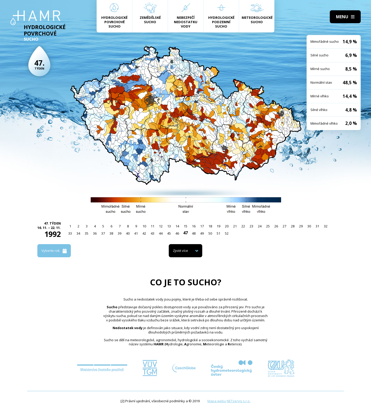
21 (235, 226)
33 (70, 233)
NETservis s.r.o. (238, 401)
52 (227, 233)
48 (194, 233)
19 (218, 226)
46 (177, 233)
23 (251, 226)
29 (301, 226)
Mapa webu (216, 401)
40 (128, 233)
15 (185, 226)
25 (268, 226)
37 (103, 233)
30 (309, 226)
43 (152, 233)
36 (95, 233)
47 (185, 233)
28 (292, 226)
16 (194, 226)
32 (325, 226)
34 (78, 233)
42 (144, 233)
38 (111, 233)
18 (210, 226)
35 (86, 233)
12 (161, 226)
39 (119, 233)
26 (276, 226)
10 (144, 226)
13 (169, 226)
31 (317, 226)
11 (152, 226)
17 (202, 226)
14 (177, 226)
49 (202, 233)
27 (284, 226)
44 (161, 233)
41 (136, 233)
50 (210, 233)
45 (169, 233)
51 (218, 233)
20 (227, 226)
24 (260, 226)
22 (243, 226)
